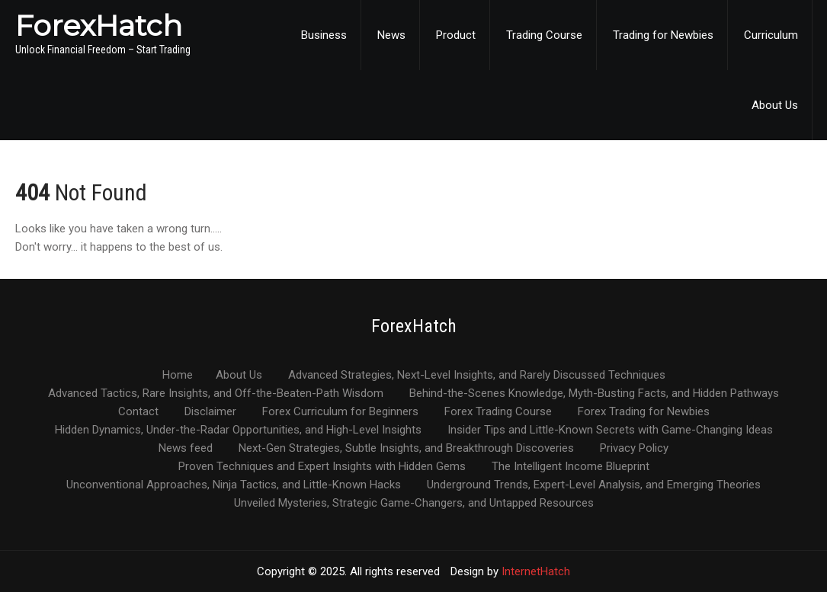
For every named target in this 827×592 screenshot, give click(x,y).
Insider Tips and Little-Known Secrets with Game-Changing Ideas (610, 430)
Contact (138, 412)
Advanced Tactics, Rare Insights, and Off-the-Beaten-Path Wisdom (215, 393)
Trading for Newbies (663, 35)
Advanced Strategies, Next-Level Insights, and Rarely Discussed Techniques (476, 375)
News (391, 35)
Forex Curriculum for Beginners (340, 412)
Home (177, 375)
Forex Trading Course (498, 412)
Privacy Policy (634, 448)
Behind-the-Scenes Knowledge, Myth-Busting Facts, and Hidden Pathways (594, 393)
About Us (775, 105)
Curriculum (771, 35)
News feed (186, 448)
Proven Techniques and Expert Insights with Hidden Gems (322, 467)
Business (324, 35)
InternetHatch (536, 571)
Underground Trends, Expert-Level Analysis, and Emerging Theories (594, 485)
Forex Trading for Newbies (644, 412)
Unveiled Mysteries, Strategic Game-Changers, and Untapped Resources (414, 503)
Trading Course (544, 35)
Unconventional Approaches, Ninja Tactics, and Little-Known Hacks (233, 485)
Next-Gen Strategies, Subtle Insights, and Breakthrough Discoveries (406, 448)
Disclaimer (210, 412)
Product (456, 35)
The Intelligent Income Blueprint (570, 467)
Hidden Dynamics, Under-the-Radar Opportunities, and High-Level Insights (238, 430)
